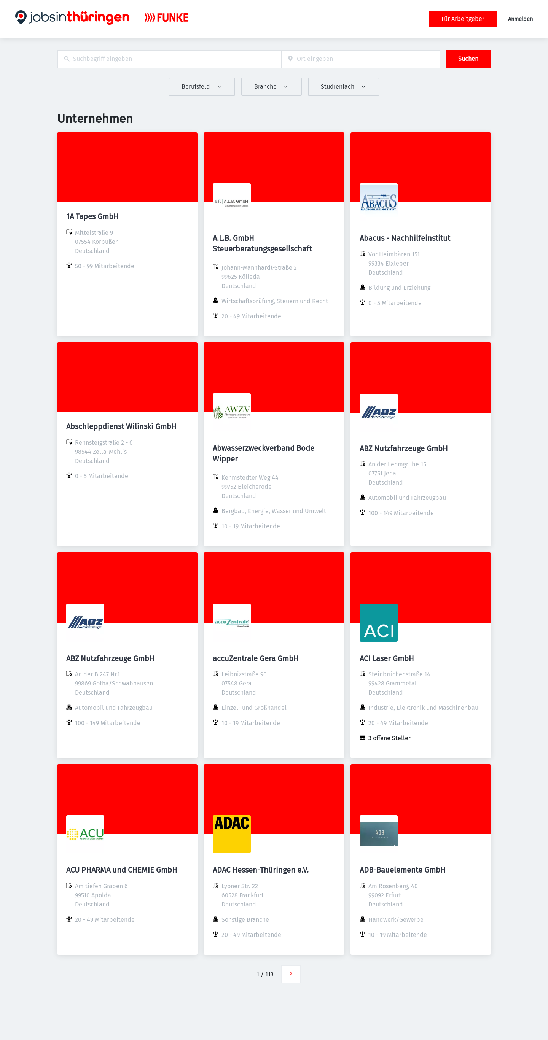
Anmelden (520, 19)
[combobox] (169, 59)
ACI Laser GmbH (387, 658)
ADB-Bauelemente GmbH (403, 870)
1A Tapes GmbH (92, 216)
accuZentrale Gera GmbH (256, 658)
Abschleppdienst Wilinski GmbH (121, 426)
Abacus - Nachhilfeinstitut (405, 238)
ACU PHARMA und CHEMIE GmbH (121, 870)
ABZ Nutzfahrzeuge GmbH (404, 448)
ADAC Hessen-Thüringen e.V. (261, 870)
